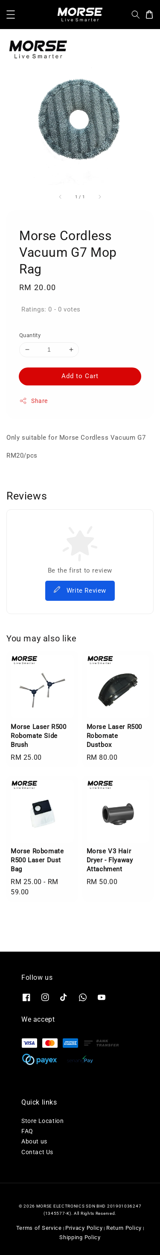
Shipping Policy (80, 1237)
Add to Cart (80, 376)
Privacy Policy (84, 1228)
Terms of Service (39, 1228)
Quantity (30, 335)
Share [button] (33, 401)
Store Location (42, 1120)
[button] (10, 14)
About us (34, 1141)
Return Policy (124, 1228)
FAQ (27, 1131)
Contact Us (37, 1152)
